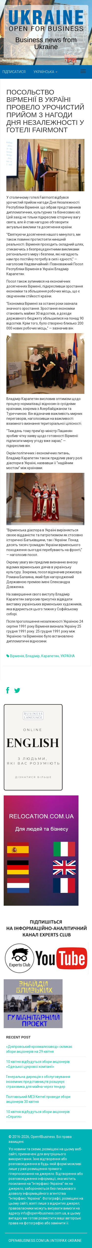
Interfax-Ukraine (66, 1241)
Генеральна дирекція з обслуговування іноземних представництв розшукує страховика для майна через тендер (38, 1082)
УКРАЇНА (67, 656)
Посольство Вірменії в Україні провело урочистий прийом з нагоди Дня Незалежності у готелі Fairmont (45, 111)
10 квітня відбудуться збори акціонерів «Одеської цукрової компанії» (38, 1064)
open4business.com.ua (29, 1241)
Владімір (33, 656)
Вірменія (17, 656)
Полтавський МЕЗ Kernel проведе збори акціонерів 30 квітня (38, 1099)
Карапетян (50, 656)
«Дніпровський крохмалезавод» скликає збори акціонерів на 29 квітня (39, 1049)
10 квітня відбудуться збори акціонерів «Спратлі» (38, 1114)
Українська (45, 72)
